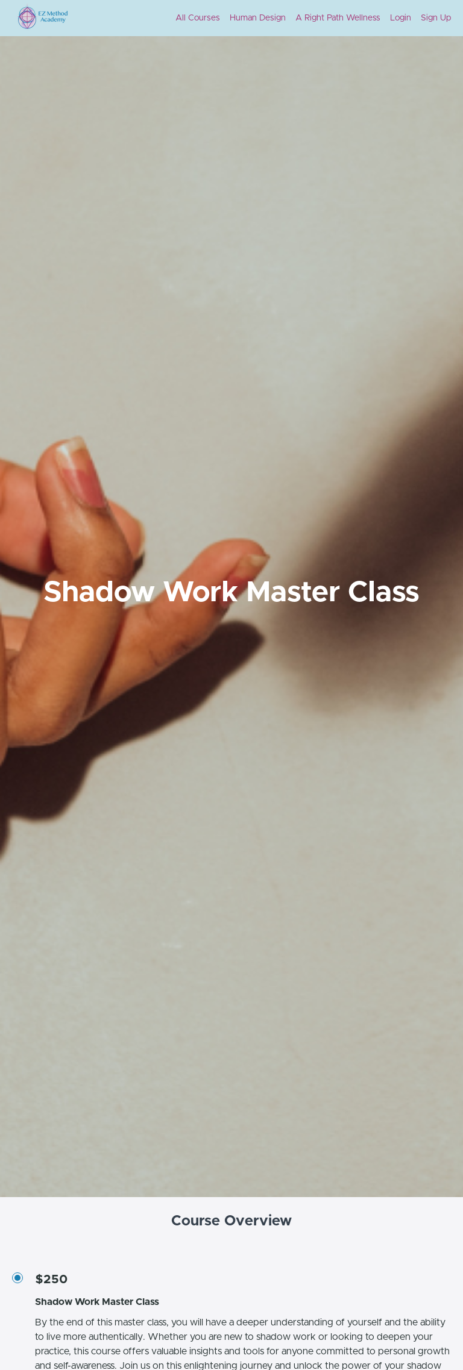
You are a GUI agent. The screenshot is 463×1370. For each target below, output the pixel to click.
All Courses (197, 18)
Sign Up (436, 18)
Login (400, 18)
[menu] (308, 18)
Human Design (258, 18)
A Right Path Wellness (337, 18)
